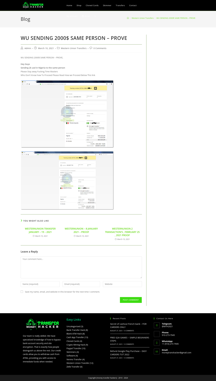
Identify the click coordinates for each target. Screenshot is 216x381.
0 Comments (99, 48)
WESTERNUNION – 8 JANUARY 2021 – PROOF (81, 230)
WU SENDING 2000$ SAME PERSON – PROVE (175, 18)
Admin (28, 48)
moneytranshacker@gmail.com (176, 352)
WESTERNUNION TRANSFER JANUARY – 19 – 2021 (40, 230)
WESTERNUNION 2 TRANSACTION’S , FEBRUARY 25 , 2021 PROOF (122, 232)
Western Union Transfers (73, 48)
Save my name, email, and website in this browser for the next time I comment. (62, 291)
